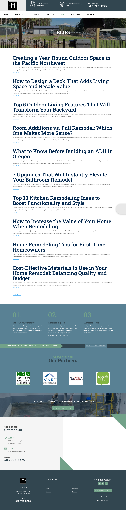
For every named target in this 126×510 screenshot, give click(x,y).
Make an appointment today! (96, 346)
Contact (90, 15)
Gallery (50, 15)
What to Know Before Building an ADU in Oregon (63, 154)
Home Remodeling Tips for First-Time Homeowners (59, 247)
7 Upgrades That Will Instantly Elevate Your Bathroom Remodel (60, 177)
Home (6, 15)
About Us (19, 15)
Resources (75, 15)
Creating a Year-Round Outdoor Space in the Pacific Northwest (62, 60)
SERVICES (35, 15)
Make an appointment (102, 490)
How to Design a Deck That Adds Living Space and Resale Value (61, 84)
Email (11, 448)
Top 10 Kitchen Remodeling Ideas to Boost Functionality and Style (56, 200)
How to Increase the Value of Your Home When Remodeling (62, 224)
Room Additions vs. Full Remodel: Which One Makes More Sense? (62, 130)
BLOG (62, 15)
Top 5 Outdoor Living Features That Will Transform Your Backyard (61, 107)
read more (16, 72)
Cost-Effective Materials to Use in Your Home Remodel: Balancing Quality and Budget (60, 272)
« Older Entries (17, 295)
